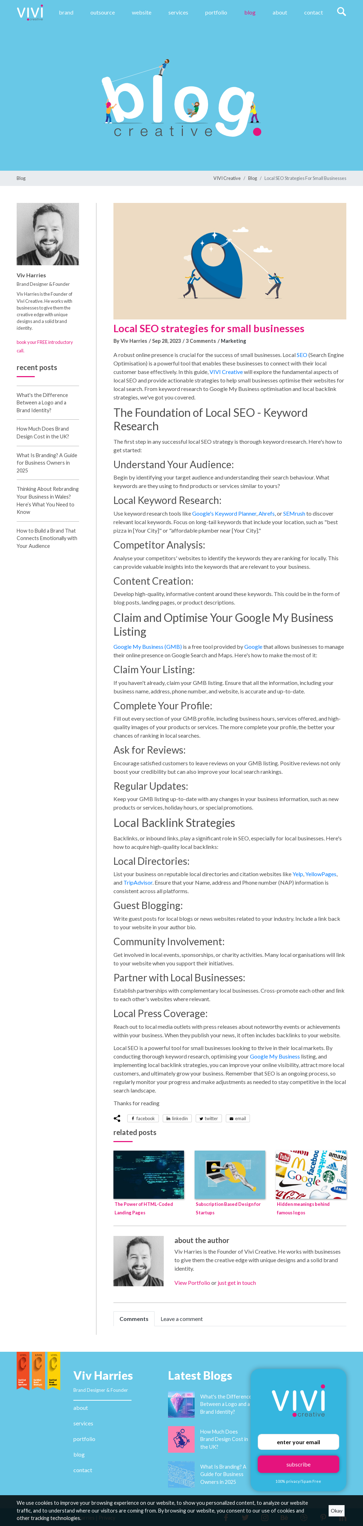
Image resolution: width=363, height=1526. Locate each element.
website (141, 12)
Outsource (102, 12)
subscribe (298, 1464)
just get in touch (237, 1282)
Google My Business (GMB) (147, 646)
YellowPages (320, 873)
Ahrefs (266, 513)
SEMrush (294, 513)
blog (79, 1454)
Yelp (297, 873)
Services (178, 12)
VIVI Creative (227, 178)
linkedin (180, 1118)
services (83, 1423)
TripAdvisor (137, 882)
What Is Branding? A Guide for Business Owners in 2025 (47, 462)
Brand (66, 12)
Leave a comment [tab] (182, 1318)
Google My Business (275, 1056)
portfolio (84, 1438)
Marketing (233, 341)
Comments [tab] (134, 1318)
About (280, 12)
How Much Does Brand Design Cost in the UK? (224, 1439)
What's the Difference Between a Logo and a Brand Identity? (42, 402)
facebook (145, 1118)
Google (253, 646)
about (80, 1407)
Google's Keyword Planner (224, 513)
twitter (211, 1118)
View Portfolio (192, 1282)
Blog (250, 12)
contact (82, 1470)
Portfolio (216, 12)
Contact (313, 12)
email (240, 1118)
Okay (336, 1511)
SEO (302, 354)
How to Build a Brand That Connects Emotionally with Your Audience (47, 538)
